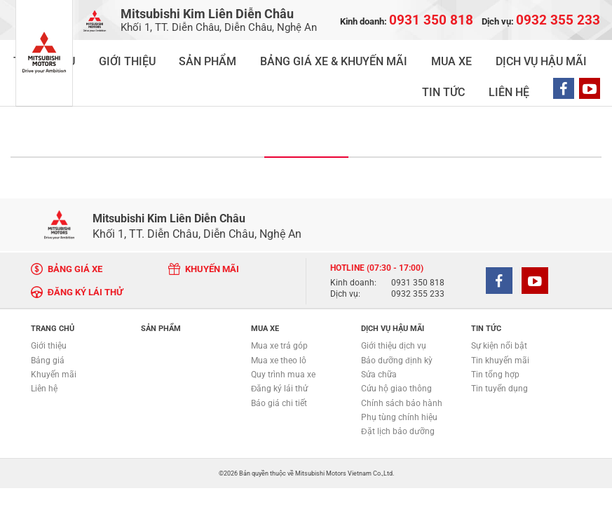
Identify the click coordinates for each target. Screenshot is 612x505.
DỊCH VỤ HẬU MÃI (418, 55)
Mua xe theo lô (278, 325)
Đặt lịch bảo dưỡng (398, 396)
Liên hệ (44, 353)
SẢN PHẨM (175, 55)
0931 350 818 (417, 248)
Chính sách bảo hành (401, 368)
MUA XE (353, 55)
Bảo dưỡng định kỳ (397, 325)
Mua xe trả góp (279, 311)
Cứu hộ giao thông (396, 353)
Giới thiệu (49, 311)
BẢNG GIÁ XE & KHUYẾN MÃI (267, 55)
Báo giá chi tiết (279, 368)
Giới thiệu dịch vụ (393, 311)
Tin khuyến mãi (500, 325)
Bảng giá (47, 325)
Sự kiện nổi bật (499, 311)
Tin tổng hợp (495, 339)
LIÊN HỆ (526, 55)
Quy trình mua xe (283, 339)
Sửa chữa (379, 339)
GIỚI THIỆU (118, 55)
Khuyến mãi (53, 339)
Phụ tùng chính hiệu (399, 382)
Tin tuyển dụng (499, 353)
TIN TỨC (482, 55)
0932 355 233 (417, 259)
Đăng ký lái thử (279, 353)
